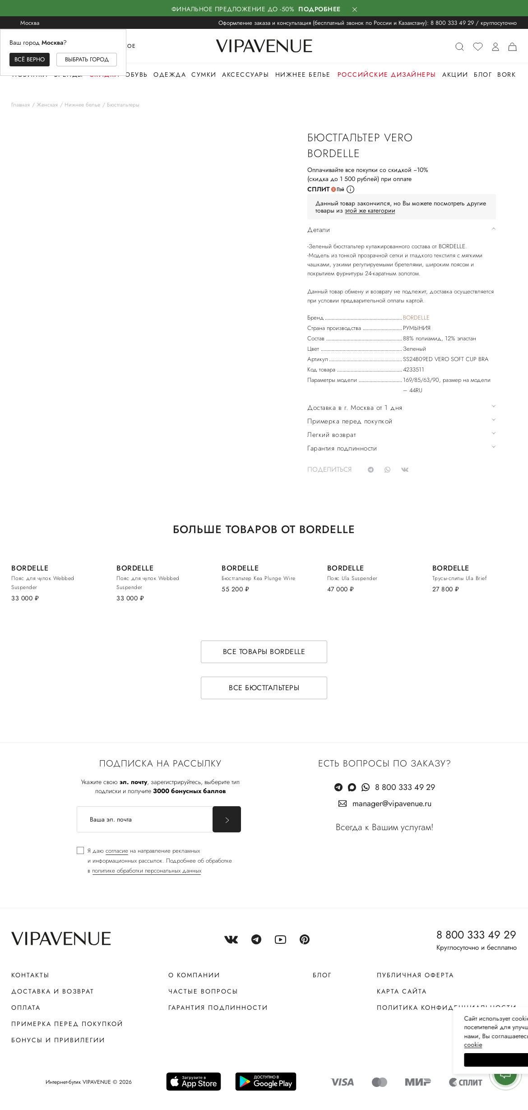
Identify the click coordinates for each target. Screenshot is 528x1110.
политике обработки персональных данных (146, 870)
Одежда (169, 74)
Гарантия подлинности (218, 1007)
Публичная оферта (415, 975)
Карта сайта (402, 991)
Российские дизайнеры (387, 74)
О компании (194, 975)
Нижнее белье (303, 74)
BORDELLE (416, 317)
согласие (117, 850)
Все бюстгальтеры (264, 688)
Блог (483, 74)
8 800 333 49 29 (452, 23)
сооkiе (351, 1044)
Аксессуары (245, 74)
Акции (455, 74)
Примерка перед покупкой (67, 1023)
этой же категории (370, 210)
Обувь (136, 74)
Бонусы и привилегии (58, 1040)
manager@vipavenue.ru (391, 803)
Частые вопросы (203, 991)
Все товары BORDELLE (264, 651)
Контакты (30, 975)
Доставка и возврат (52, 991)
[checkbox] (154, 861)
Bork (506, 74)
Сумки (204, 74)
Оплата (26, 1007)
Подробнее (319, 9)
